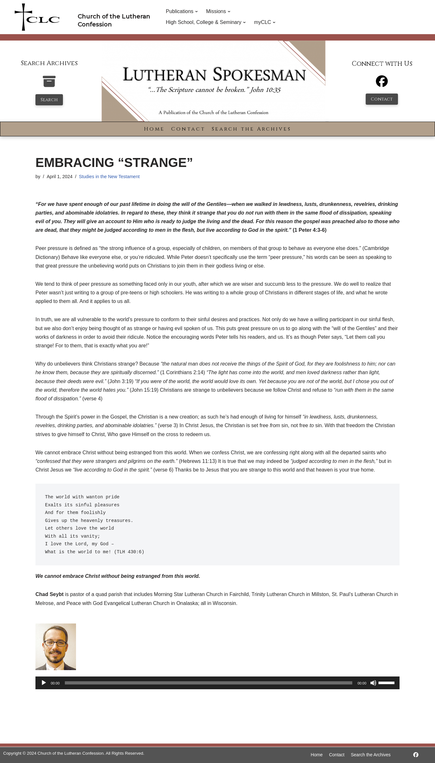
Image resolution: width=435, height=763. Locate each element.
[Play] (44, 683)
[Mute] (373, 683)
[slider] (209, 682)
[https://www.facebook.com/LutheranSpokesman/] (415, 755)
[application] (217, 682)
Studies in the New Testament (109, 176)
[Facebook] (382, 84)
